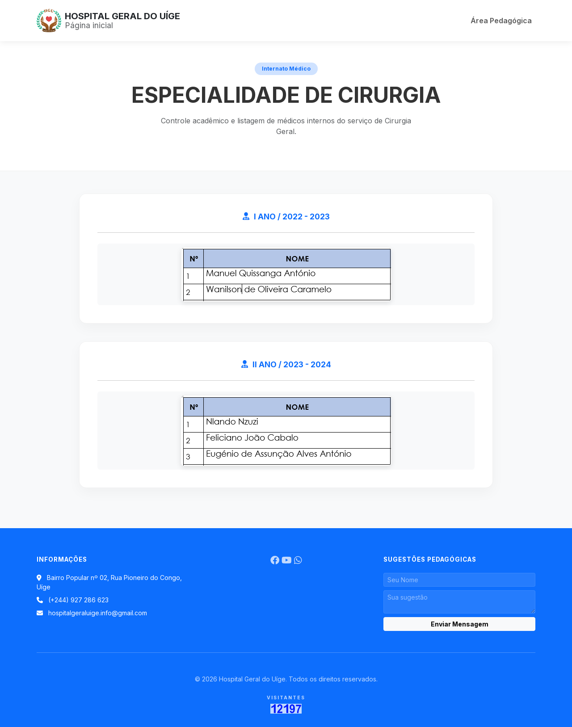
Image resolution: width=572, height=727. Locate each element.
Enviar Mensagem (459, 624)
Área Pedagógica (501, 20)
